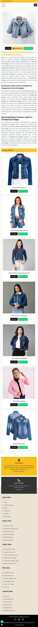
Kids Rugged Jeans (9, 581)
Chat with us (28, 48)
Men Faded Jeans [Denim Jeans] (8, 537)
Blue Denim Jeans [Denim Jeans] (9, 531)
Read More (14, 191)
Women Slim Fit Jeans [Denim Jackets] (10, 563)
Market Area (7, 516)
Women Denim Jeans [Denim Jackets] (10, 549)
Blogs (5, 508)
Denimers (15, 617)
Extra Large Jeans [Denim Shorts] (9, 599)
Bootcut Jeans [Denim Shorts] (8, 602)
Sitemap (6, 513)
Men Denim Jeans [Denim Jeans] (9, 525)
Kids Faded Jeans (8, 575)
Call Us (8, 48)
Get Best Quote (17, 48)
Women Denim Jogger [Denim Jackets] (10, 557)
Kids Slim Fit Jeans (9, 584)
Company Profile (8, 505)
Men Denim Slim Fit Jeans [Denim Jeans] (11, 528)
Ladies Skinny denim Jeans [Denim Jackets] (11, 560)
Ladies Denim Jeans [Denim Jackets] (9, 552)
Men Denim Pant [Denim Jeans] (8, 540)
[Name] (35, 5)
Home (5, 502)
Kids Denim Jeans (9, 572)
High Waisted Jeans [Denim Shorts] (9, 610)
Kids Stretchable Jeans (10, 578)
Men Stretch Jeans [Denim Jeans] (9, 534)
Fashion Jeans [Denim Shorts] (8, 607)
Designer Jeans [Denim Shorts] (8, 604)
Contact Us (7, 511)
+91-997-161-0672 (6, 1)
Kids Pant (6, 587)
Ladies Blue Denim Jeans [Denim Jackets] (11, 555)
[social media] (15, 619)
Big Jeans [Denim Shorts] (6, 596)
